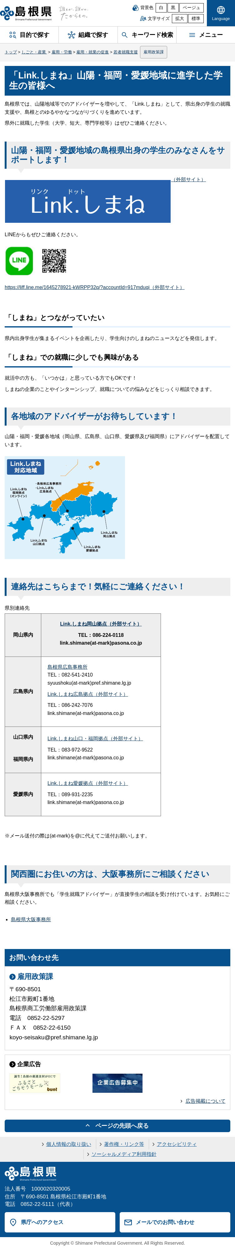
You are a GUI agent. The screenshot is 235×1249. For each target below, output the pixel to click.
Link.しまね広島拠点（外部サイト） (88, 694)
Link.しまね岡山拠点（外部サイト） (101, 624)
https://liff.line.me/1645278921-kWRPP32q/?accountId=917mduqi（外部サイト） (95, 287)
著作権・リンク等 (124, 1144)
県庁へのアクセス (42, 1222)
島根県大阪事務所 (31, 919)
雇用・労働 (62, 52)
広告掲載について (206, 1101)
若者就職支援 (125, 52)
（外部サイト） (105, 179)
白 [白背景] (161, 7)
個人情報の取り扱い (68, 1144)
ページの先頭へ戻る (122, 1125)
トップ (11, 52)
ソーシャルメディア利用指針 (124, 1154)
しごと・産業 (34, 52)
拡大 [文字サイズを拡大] (179, 18)
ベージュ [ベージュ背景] (191, 7)
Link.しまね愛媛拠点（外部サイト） (88, 783)
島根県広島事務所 (68, 667)
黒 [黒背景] (173, 7)
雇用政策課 (153, 52)
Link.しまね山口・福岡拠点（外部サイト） (95, 738)
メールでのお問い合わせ (165, 1222)
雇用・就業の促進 (92, 52)
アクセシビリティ (177, 1144)
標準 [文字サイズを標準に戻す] (196, 18)
